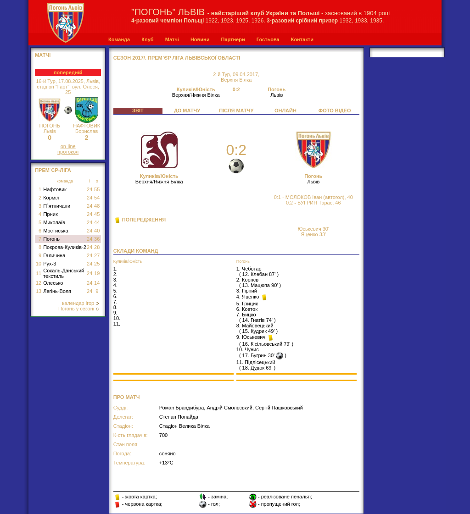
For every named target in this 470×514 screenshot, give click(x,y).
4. (115, 285)
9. (115, 312)
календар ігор (80, 303)
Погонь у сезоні (78, 308)
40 (97, 230)
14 (97, 283)
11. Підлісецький (255, 362)
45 (97, 214)
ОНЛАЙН (285, 110)
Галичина (54, 255)
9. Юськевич (251, 337)
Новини (200, 39)
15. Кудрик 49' (258, 331)
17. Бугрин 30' (258, 355)
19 (97, 273)
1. (115, 268)
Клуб (147, 39)
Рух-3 (49, 263)
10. (116, 318)
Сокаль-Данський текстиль (63, 273)
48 (97, 206)
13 (38, 291)
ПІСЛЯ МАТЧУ (236, 110)
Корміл (51, 197)
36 (97, 239)
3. (115, 279)
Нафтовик (55, 189)
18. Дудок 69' (257, 367)
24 (89, 189)
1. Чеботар (249, 268)
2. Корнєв (247, 279)
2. (115, 274)
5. (115, 290)
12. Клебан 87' (259, 274)
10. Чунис (247, 349)
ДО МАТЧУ (187, 110)
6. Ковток (246, 309)
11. (116, 323)
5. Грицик (247, 303)
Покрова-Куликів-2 (64, 247)
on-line (68, 146)
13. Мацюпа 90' (260, 285)
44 (97, 222)
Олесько (53, 283)
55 (97, 189)
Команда (119, 39)
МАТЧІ (42, 55)
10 (38, 263)
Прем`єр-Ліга (53, 170)
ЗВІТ (138, 110)
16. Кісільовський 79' (266, 344)
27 (97, 255)
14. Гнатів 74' (257, 320)
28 (97, 247)
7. (115, 301)
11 (38, 273)
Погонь (51, 239)
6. (115, 296)
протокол (67, 152)
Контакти (302, 39)
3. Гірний (246, 290)
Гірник (50, 214)
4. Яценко (248, 296)
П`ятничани (56, 206)
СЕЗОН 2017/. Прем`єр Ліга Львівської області (177, 58)
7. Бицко (246, 314)
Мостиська (55, 230)
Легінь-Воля (57, 291)
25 (97, 263)
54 (97, 197)
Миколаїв (54, 222)
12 (38, 283)
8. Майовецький (255, 325)
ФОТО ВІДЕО (335, 110)
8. (115, 307)
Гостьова (268, 39)
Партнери (233, 39)
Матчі (172, 39)
